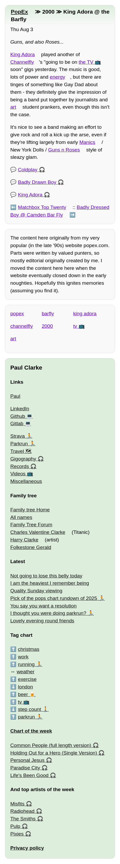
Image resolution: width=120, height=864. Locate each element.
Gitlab (16, 423)
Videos (17, 473)
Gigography (23, 459)
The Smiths (22, 818)
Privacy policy (27, 848)
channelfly (21, 326)
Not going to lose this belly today (46, 576)
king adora (85, 313)
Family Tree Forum (31, 524)
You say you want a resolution (43, 606)
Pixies (16, 834)
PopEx (19, 12)
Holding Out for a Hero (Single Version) (53, 753)
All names (21, 517)
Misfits (17, 804)
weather (25, 671)
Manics (87, 142)
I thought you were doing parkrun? (48, 613)
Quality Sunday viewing (36, 590)
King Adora (22, 54)
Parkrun (19, 443)
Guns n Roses (64, 150)
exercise (27, 679)
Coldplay (28, 169)
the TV (86, 62)
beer (23, 694)
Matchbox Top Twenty (42, 207)
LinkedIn (19, 408)
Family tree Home (30, 509)
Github (17, 416)
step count (29, 709)
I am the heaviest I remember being (49, 583)
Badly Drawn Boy (37, 182)
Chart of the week (31, 731)
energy (57, 77)
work (23, 656)
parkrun (26, 717)
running (26, 664)
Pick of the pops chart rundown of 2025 (53, 598)
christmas (28, 649)
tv (75, 326)
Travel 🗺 (21, 451)
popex (17, 313)
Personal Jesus (27, 760)
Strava (17, 436)
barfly (48, 313)
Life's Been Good (29, 775)
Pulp (15, 826)
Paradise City (25, 767)
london (25, 687)
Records (19, 466)
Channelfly (22, 62)
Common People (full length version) (50, 745)
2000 (47, 326)
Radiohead (22, 811)
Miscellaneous (26, 481)
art (13, 107)
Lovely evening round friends (42, 620)
